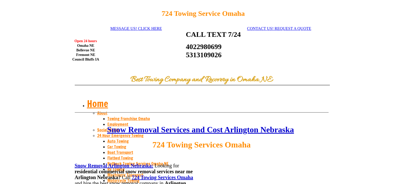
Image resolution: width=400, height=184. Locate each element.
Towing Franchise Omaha (128, 118)
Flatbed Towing (120, 158)
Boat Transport (120, 152)
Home (97, 103)
